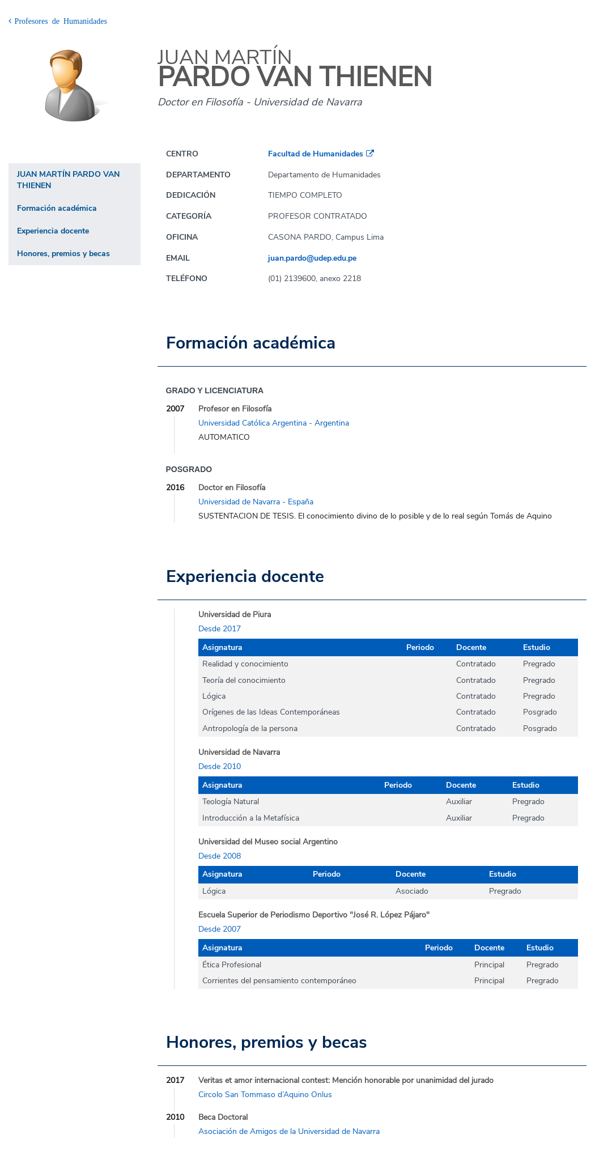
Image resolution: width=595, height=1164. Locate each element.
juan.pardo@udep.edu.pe (312, 258)
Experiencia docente (53, 231)
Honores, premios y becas (63, 253)
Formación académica (57, 208)
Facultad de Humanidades (315, 153)
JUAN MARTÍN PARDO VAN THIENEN (68, 180)
